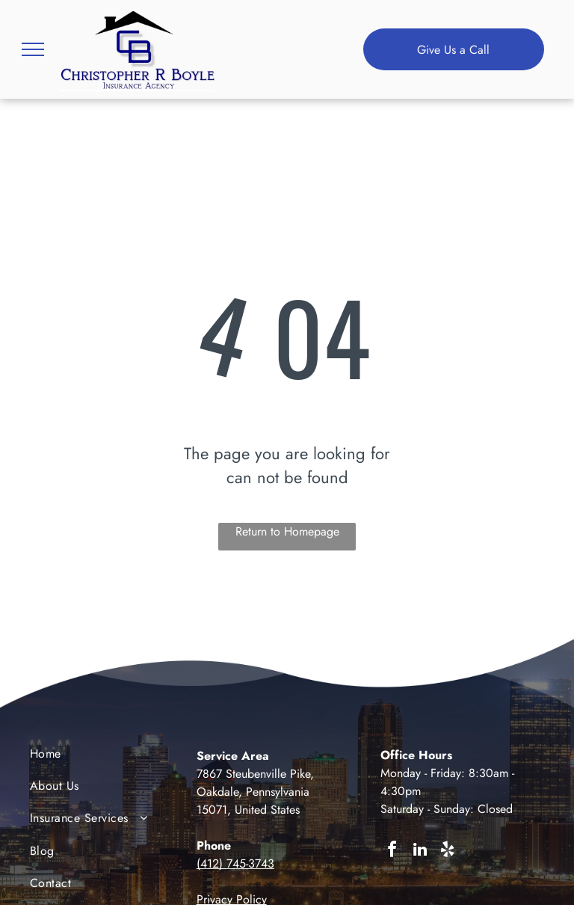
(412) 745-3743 (235, 863)
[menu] (32, 49)
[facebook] (392, 851)
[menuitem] (90, 757)
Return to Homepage (287, 531)
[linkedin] (420, 851)
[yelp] (448, 851)
